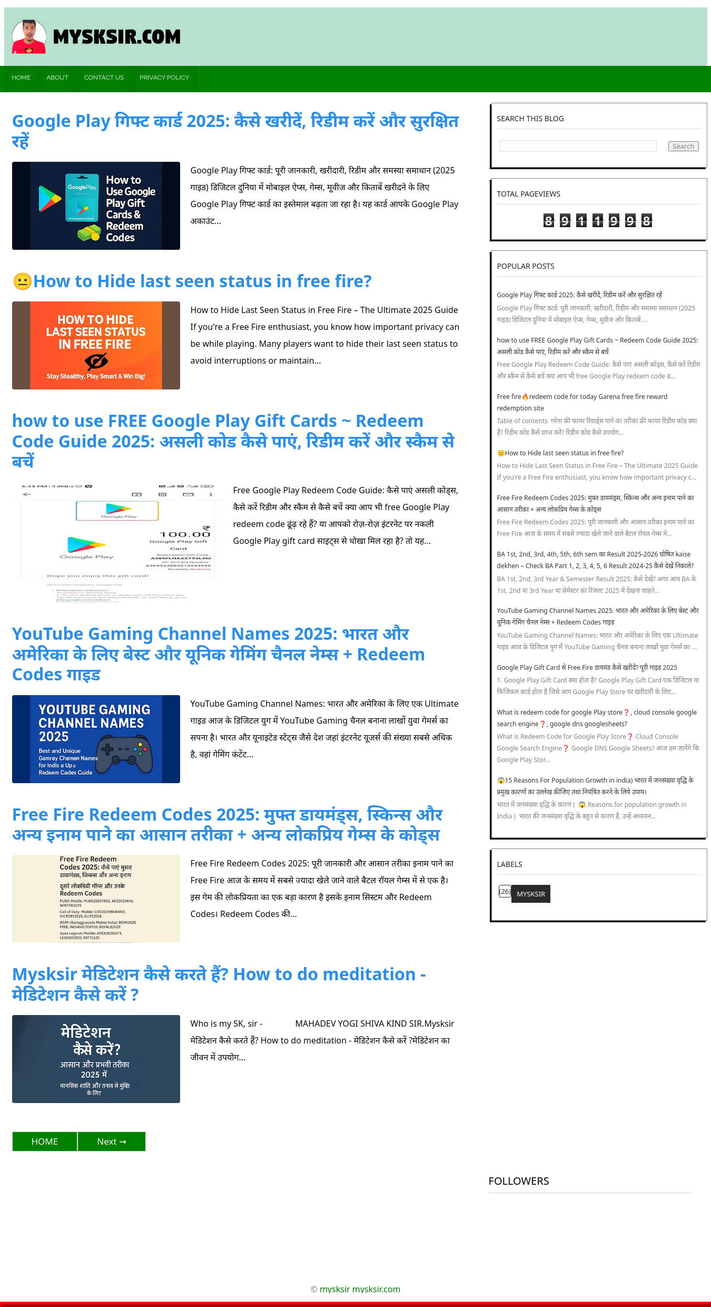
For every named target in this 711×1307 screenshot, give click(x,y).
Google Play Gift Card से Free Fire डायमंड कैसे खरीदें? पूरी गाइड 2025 (587, 667)
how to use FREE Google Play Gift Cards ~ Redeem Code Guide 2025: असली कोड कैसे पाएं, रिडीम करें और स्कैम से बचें (233, 440)
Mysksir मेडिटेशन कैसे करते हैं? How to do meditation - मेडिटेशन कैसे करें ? (219, 983)
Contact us (104, 77)
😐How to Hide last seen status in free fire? (192, 280)
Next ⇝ (111, 1141)
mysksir (531, 894)
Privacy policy (164, 77)
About (57, 77)
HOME (45, 1141)
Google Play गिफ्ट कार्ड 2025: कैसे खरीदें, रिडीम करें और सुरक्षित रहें (235, 130)
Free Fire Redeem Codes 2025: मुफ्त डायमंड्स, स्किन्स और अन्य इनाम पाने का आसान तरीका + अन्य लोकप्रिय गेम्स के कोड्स (227, 824)
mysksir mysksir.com (360, 1289)
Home (21, 77)
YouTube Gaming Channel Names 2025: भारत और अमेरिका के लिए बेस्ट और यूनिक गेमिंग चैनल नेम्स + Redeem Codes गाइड (219, 653)
